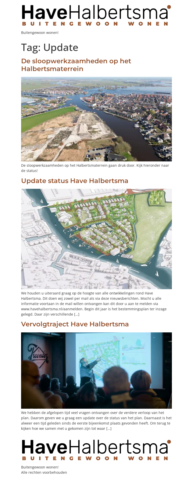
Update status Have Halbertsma (74, 181)
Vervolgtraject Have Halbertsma (75, 324)
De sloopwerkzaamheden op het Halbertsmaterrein (76, 65)
